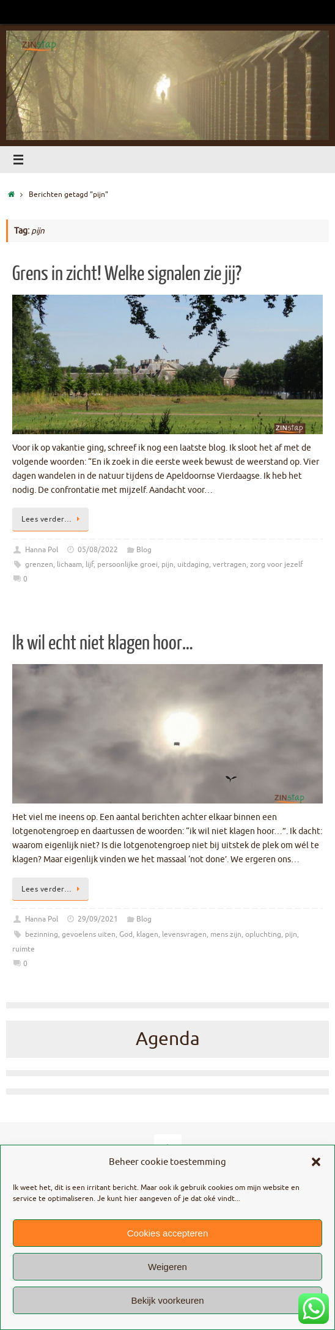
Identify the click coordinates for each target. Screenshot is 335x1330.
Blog (144, 550)
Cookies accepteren (167, 1233)
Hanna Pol (41, 550)
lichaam (69, 564)
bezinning (41, 934)
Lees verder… (52, 519)
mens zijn (225, 934)
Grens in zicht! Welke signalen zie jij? (126, 274)
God (126, 934)
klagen (147, 934)
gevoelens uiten (89, 934)
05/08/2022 (98, 550)
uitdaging (193, 564)
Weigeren (167, 1267)
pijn (167, 564)
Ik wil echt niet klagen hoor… (102, 643)
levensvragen (184, 934)
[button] (316, 1162)
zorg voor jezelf (276, 564)
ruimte (23, 949)
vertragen (229, 564)
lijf (90, 564)
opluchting (263, 934)
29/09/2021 (98, 919)
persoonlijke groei (127, 564)
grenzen (39, 564)
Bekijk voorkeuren (167, 1300)
